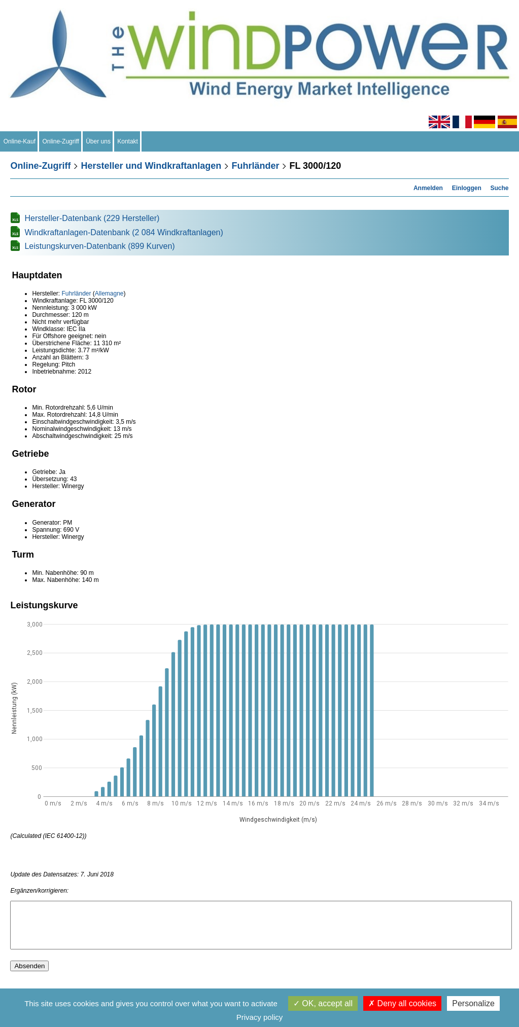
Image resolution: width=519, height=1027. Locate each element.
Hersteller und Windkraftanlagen (151, 166)
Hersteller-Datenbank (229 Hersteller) (91, 218)
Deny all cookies (402, 1003)
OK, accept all (323, 1003)
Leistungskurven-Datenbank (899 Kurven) (99, 246)
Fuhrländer (255, 166)
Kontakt (128, 141)
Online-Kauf (19, 141)
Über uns (98, 141)
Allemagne (109, 293)
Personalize (473, 1003)
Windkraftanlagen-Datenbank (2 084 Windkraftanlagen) (123, 232)
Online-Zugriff (61, 141)
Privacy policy (259, 1017)
